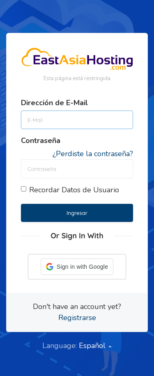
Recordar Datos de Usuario (70, 190)
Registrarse (77, 318)
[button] (77, 266)
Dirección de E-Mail (54, 103)
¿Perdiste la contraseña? (93, 154)
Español (95, 346)
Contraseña (40, 140)
